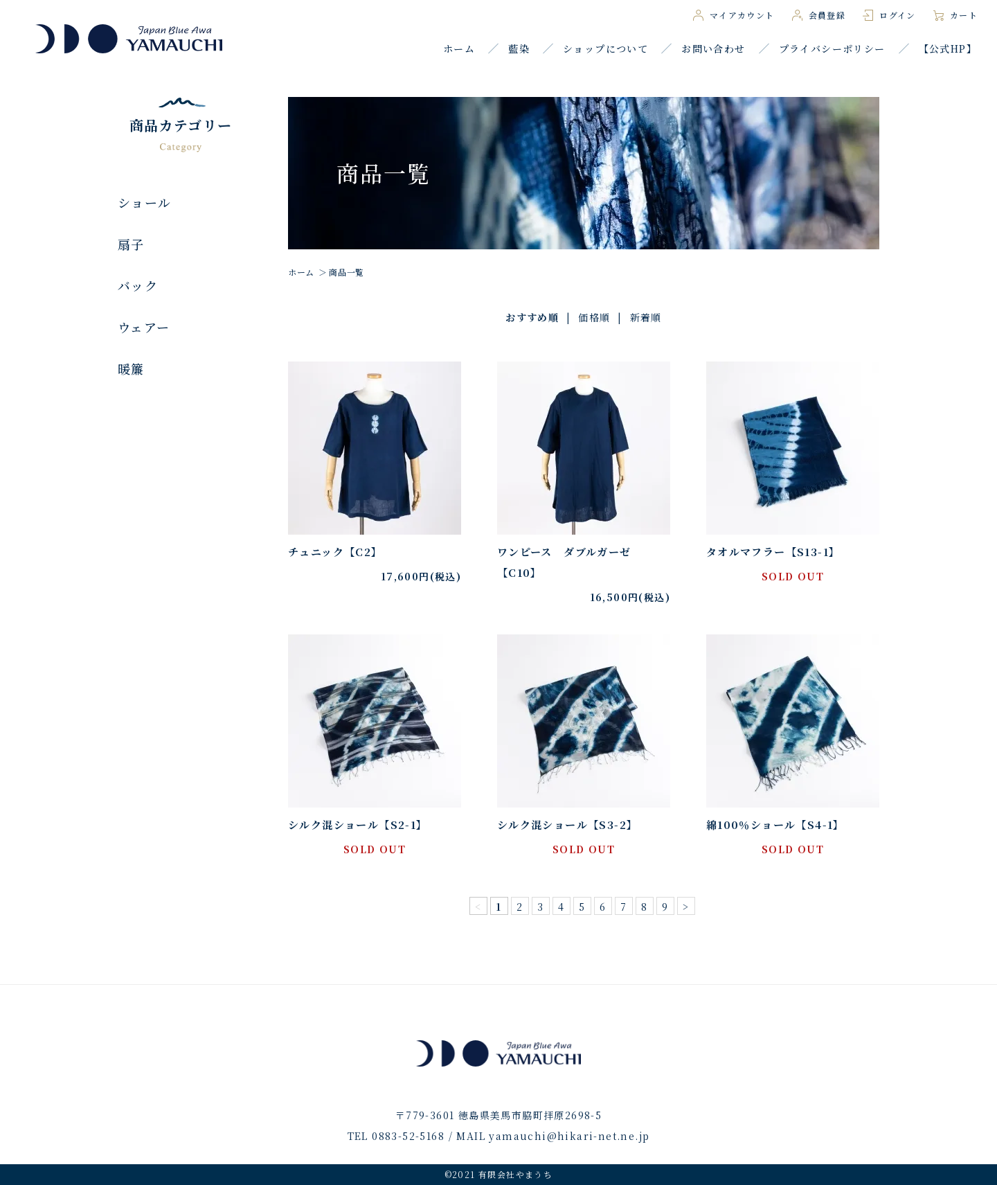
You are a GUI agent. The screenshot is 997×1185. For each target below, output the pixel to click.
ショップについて (605, 48)
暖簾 (131, 368)
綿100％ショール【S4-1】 (775, 824)
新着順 (646, 317)
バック (138, 285)
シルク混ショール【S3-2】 (567, 824)
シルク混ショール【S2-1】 (358, 824)
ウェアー (144, 327)
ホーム (459, 48)
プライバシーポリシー (832, 48)
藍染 (519, 48)
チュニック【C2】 (335, 551)
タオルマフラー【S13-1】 (773, 551)
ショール (145, 202)
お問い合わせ (713, 48)
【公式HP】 (948, 48)
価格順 (594, 317)
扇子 (131, 244)
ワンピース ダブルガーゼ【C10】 (564, 562)
